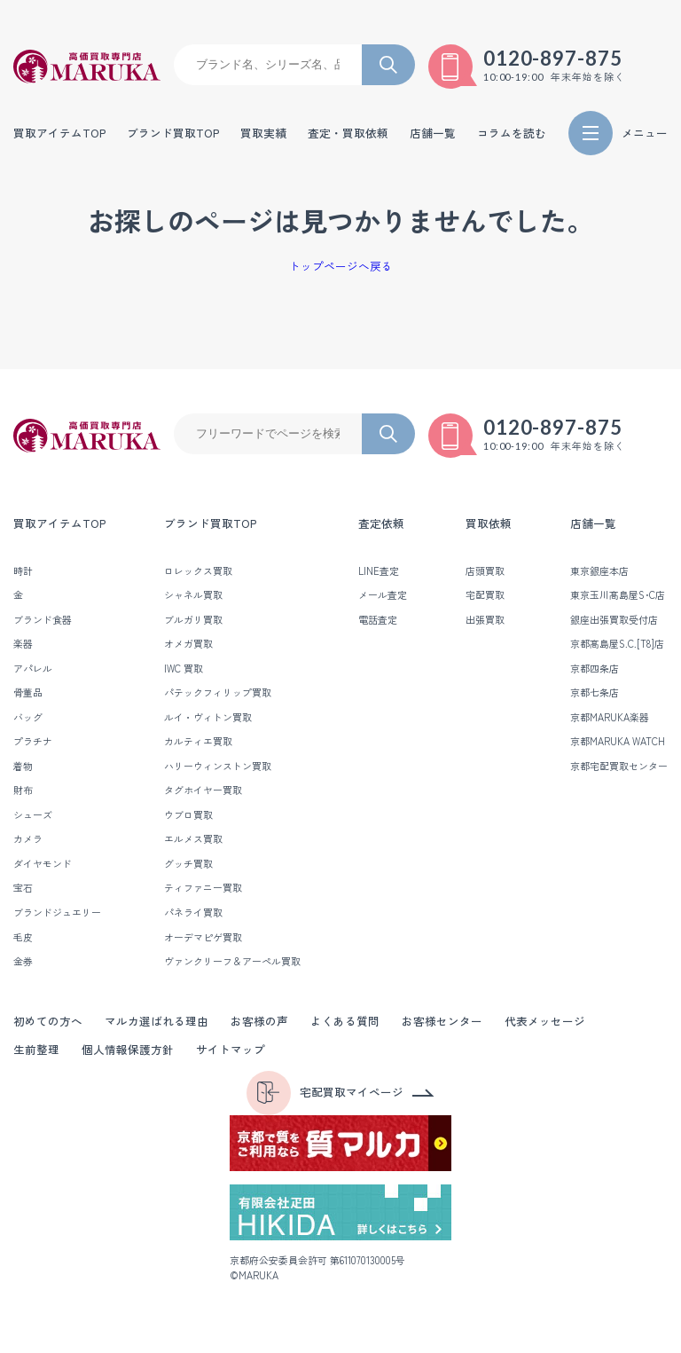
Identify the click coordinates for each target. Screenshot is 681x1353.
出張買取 (485, 619)
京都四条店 (594, 668)
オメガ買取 (188, 643)
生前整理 (36, 1049)
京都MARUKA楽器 (609, 717)
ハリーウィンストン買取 (217, 766)
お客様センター (442, 1020)
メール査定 (382, 594)
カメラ (28, 838)
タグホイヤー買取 (203, 790)
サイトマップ (230, 1049)
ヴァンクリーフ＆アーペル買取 (232, 961)
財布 (23, 790)
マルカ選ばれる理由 (156, 1020)
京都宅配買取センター (619, 766)
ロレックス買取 (198, 570)
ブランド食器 (42, 619)
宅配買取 (485, 594)
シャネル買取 (193, 594)
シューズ (32, 814)
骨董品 (28, 692)
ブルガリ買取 (193, 619)
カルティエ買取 (198, 741)
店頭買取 (485, 570)
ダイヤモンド (42, 863)
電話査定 (377, 619)
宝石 (23, 887)
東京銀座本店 (599, 570)
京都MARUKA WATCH (617, 741)
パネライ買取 (193, 912)
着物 (23, 766)
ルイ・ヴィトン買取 (208, 717)
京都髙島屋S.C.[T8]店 (617, 643)
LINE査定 (378, 570)
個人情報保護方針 (128, 1049)
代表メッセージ (545, 1020)
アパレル (32, 668)
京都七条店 (594, 692)
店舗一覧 (593, 523)
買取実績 (263, 133)
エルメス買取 (193, 838)
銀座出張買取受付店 (614, 619)
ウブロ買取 (188, 814)
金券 (23, 961)
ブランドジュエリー (57, 912)
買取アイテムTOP (59, 133)
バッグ (28, 717)
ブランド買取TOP (173, 133)
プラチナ (32, 741)
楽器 (23, 643)
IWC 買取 (183, 668)
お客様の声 (259, 1020)
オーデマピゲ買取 (203, 937)
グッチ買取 (188, 863)
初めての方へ (47, 1020)
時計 (23, 570)
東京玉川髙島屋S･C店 (617, 594)
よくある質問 (345, 1020)
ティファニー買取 (203, 887)
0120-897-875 (553, 58)
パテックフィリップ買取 (217, 692)
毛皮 (23, 937)
